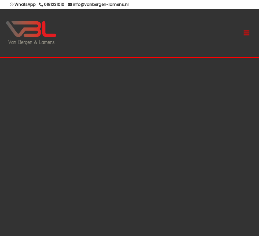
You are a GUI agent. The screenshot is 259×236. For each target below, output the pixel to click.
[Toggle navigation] (246, 33)
